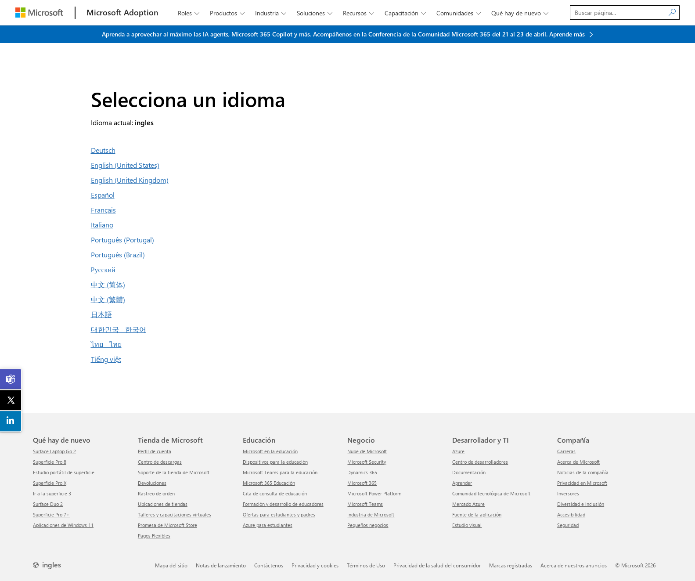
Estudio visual (467, 525)
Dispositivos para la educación (275, 461)
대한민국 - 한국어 (118, 329)
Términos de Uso (366, 565)
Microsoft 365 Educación (269, 483)
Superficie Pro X (49, 483)
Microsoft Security (366, 461)
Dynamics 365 (362, 472)
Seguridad (568, 525)
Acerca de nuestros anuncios (573, 565)
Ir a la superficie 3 (52, 493)
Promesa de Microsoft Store (167, 525)
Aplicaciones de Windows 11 (63, 525)
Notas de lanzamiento (221, 565)
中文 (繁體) (108, 299)
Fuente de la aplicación (476, 514)
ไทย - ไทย (106, 344)
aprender (462, 483)
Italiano (102, 224)
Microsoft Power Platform (374, 493)
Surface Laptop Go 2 (54, 451)
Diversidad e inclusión (580, 504)
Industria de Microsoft (370, 514)
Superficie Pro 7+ (51, 514)
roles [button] (189, 13)
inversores (568, 493)
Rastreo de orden (156, 493)
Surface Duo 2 (48, 504)
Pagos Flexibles (154, 535)
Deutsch (103, 150)
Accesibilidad (571, 514)
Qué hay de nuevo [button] (520, 13)
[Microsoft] (39, 12)
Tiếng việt (106, 359)
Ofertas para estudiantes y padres (279, 514)
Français (103, 209)
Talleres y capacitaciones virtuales (174, 514)
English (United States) (125, 165)
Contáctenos (268, 565)
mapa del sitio (171, 565)
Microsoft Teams (365, 504)
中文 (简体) (108, 284)
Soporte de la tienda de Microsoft (173, 472)
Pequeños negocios (367, 525)
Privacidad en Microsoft (582, 483)
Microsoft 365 (362, 483)
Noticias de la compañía (583, 472)
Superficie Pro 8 (49, 461)
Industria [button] (271, 13)
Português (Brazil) (118, 254)
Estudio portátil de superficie (63, 472)
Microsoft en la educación (270, 451)
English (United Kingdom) (130, 179)
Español (103, 194)
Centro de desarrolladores (480, 461)
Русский (103, 269)
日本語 (101, 314)
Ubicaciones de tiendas (162, 504)
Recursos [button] (359, 13)
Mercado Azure (468, 504)
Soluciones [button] (315, 13)
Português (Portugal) (122, 239)
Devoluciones (152, 483)
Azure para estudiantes (267, 525)
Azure (458, 451)
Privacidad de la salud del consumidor (437, 565)
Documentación (469, 472)
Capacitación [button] (406, 13)
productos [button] (228, 13)
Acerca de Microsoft (578, 461)
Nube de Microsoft (367, 451)
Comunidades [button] (459, 13)
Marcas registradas (510, 565)
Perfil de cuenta (154, 451)
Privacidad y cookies (315, 565)
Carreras (566, 451)
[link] (11, 379)
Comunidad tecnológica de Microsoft (491, 493)
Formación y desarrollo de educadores (283, 504)
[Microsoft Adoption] (122, 12)
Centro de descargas (160, 461)
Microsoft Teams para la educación (280, 472)
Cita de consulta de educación (275, 493)
